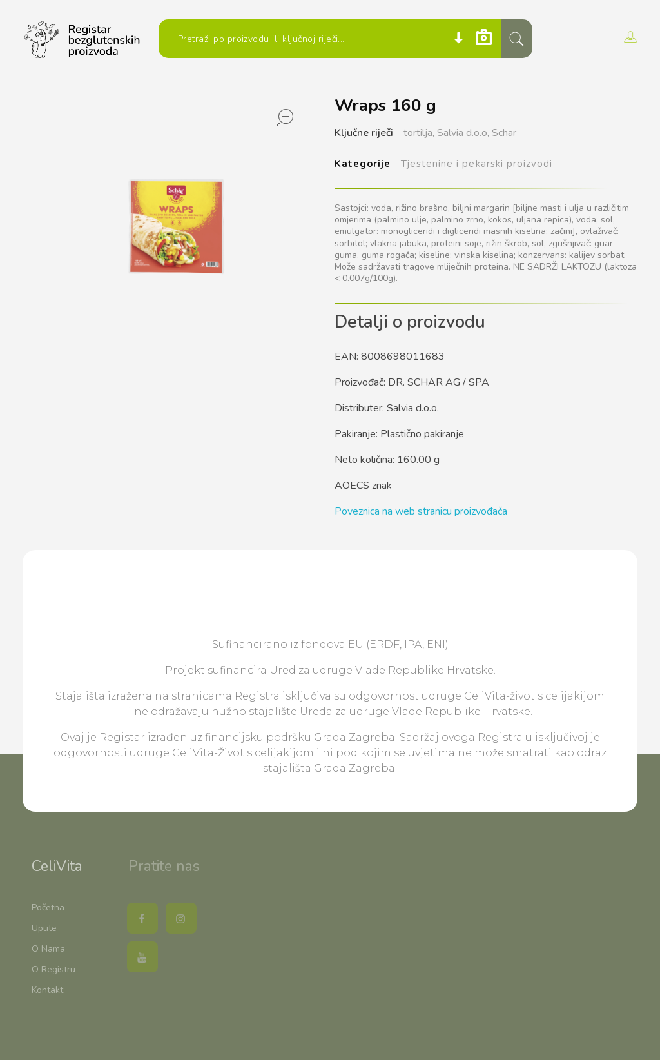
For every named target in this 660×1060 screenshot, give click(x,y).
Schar (504, 133)
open (284, 117)
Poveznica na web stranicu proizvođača (421, 511)
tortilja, (418, 133)
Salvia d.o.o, (463, 133)
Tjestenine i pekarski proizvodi (476, 163)
